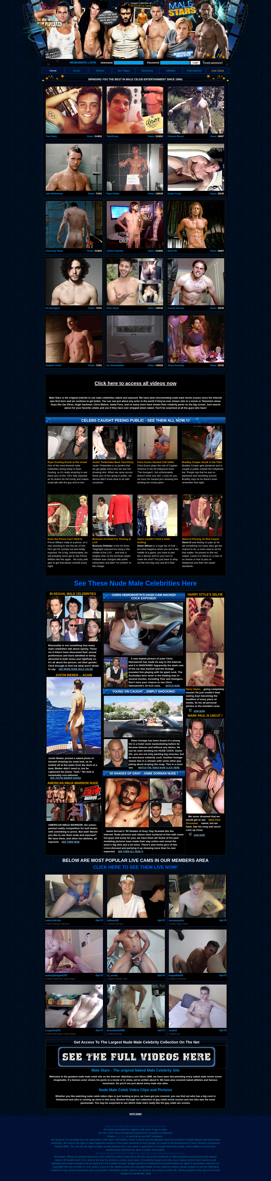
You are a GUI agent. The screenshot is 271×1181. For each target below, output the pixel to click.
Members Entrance (106, 1153)
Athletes (171, 70)
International (194, 70)
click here (120, 1136)
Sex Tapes (123, 70)
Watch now (172, 685)
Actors (76, 70)
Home (52, 70)
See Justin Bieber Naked (65, 778)
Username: (107, 62)
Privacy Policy (140, 1153)
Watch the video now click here (159, 767)
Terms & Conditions (160, 1153)
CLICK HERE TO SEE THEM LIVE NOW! (135, 867)
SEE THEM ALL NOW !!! (130, 851)
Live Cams (218, 70)
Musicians (147, 70)
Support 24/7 (125, 1153)
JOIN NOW (199, 711)
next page (135, 1113)
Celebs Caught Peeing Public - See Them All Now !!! (135, 420)
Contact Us (178, 1153)
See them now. (71, 842)
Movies (100, 70)
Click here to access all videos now (136, 383)
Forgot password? (213, 62)
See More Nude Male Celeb (76, 669)
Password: (153, 62)
